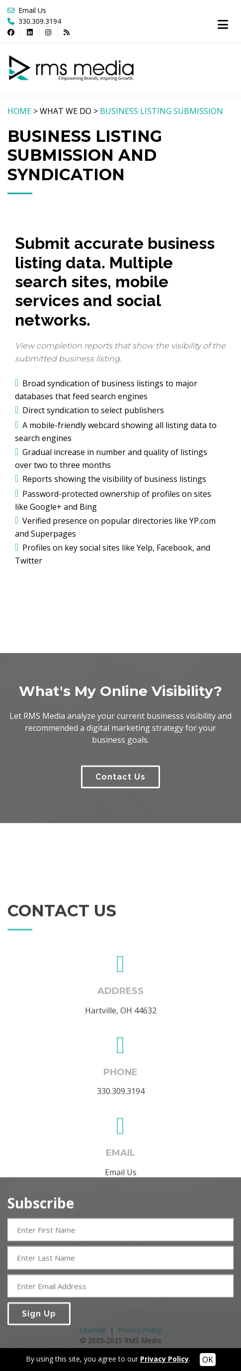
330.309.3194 (38, 21)
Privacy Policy (164, 1359)
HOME (19, 111)
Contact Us (120, 837)
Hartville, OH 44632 (121, 1127)
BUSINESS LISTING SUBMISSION (161, 111)
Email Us (32, 10)
